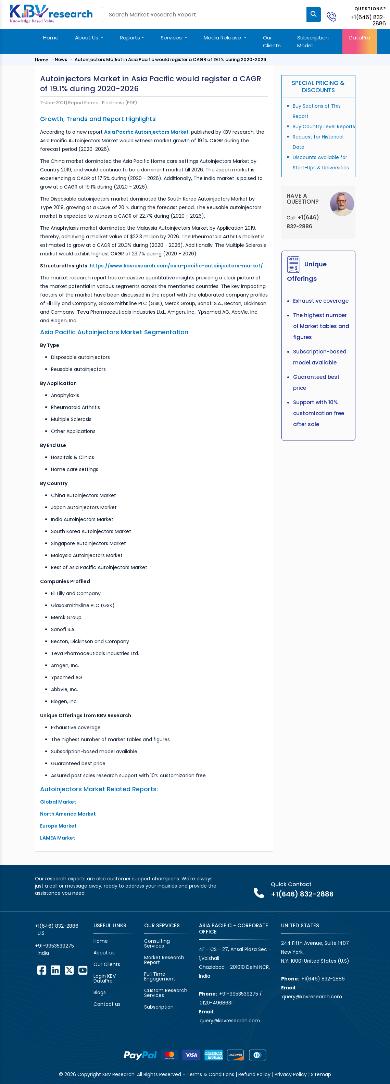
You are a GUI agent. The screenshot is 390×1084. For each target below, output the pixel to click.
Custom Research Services (165, 993)
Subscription (159, 1006)
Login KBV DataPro (104, 978)
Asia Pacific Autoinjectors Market (146, 132)
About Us (87, 37)
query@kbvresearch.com (230, 1020)
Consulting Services (157, 943)
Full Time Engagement (159, 976)
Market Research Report (164, 960)
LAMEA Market (57, 837)
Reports (130, 37)
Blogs (99, 992)
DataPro (359, 37)
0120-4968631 (216, 1002)
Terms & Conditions (210, 1074)
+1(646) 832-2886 (368, 20)
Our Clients (272, 41)
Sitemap (321, 1074)
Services (172, 37)
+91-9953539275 (54, 945)
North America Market (68, 813)
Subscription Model (313, 41)
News (61, 59)
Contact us (107, 1004)
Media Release (223, 37)
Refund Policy (254, 1074)
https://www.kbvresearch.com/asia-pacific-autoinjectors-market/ (176, 265)
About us (104, 952)
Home (51, 37)
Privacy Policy (291, 1074)
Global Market (58, 801)
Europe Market (58, 825)
